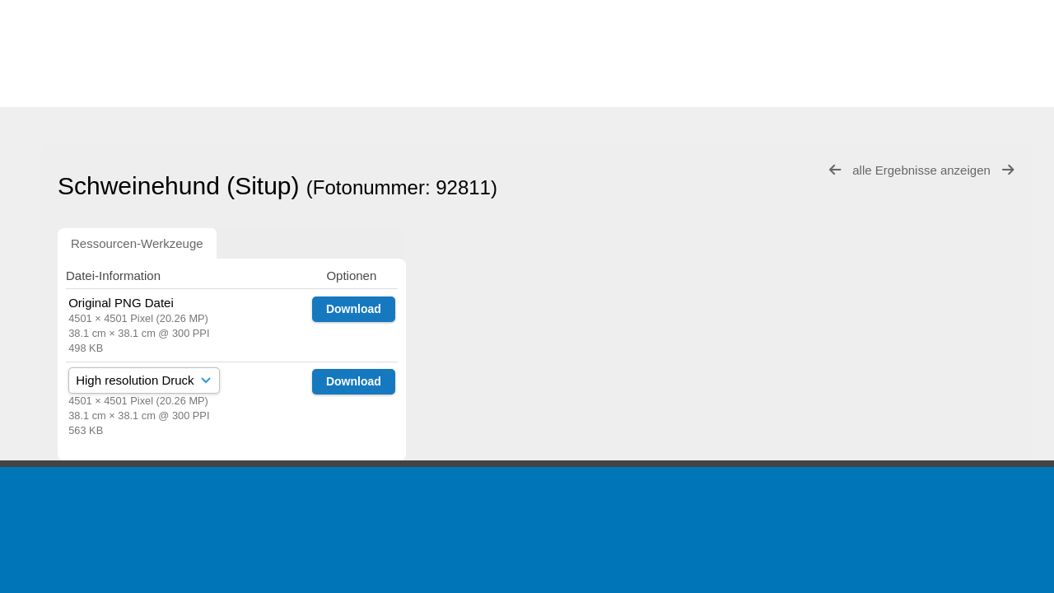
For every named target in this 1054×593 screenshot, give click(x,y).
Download (353, 308)
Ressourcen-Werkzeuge (137, 243)
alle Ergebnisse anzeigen (923, 170)
